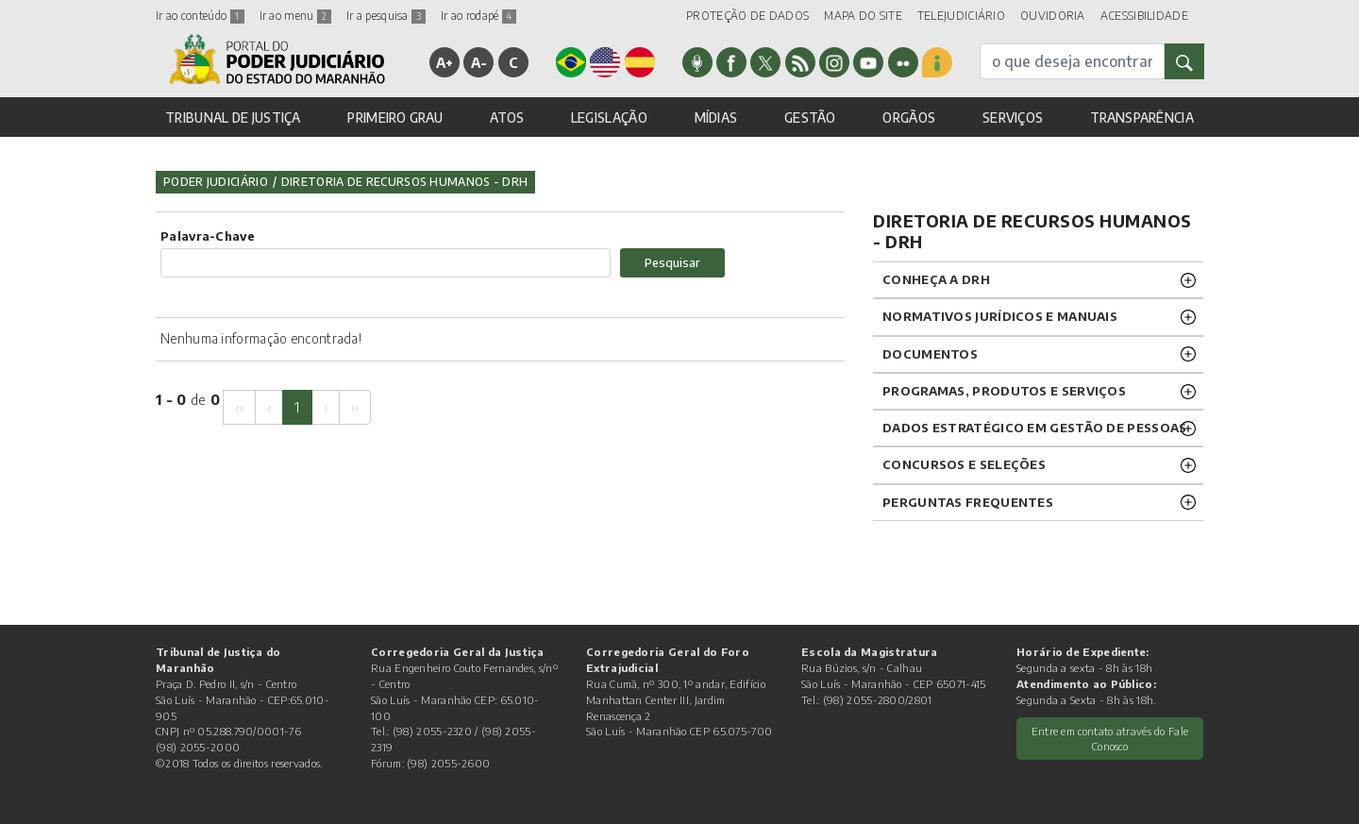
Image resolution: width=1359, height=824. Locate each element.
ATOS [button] (507, 117)
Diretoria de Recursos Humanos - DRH (404, 182)
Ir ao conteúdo (200, 15)
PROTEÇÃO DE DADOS (747, 15)
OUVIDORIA (1052, 15)
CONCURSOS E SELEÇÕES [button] (964, 464)
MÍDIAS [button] (716, 117)
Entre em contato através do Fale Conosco (1110, 738)
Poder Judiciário (215, 182)
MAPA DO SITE (863, 15)
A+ (445, 62)
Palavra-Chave (207, 236)
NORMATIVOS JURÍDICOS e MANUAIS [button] (999, 316)
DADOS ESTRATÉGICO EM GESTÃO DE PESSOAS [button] (1034, 427)
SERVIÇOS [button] (1012, 117)
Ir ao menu (295, 15)
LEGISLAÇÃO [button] (609, 117)
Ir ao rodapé (478, 15)
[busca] (1072, 61)
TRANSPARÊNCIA (1142, 117)
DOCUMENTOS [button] (930, 354)
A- (479, 62)
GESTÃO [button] (810, 117)
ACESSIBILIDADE (1144, 15)
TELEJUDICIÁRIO (961, 15)
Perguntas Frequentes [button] (967, 502)
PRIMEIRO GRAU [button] (395, 117)
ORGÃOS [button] (908, 117)
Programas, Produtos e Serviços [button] (1004, 390)
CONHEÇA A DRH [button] (936, 279)
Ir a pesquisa (386, 15)
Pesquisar (672, 262)
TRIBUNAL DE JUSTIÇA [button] (233, 117)
